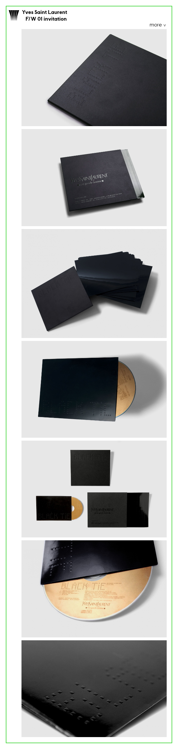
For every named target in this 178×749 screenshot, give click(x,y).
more (156, 25)
